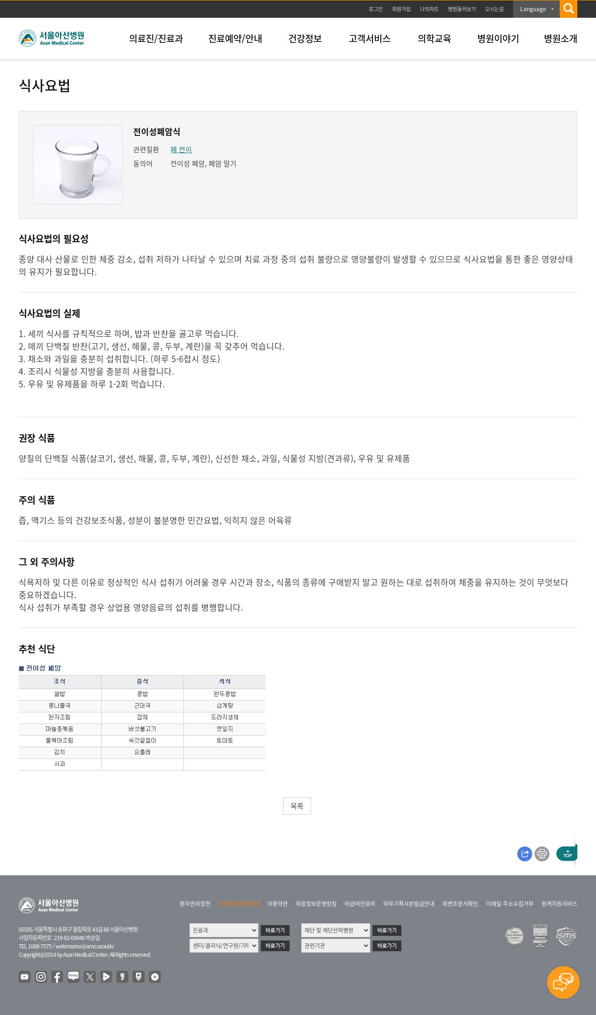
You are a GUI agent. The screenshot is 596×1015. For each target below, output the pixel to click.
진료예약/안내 (235, 38)
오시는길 (494, 9)
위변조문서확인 (460, 904)
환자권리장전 (195, 904)
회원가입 (401, 9)
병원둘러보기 (462, 9)
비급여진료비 (360, 904)
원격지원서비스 (559, 904)
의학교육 (434, 38)
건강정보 (305, 38)
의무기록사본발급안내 (408, 904)
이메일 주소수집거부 (510, 904)
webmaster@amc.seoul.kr (84, 946)
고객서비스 (370, 38)
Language (533, 9)
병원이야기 (498, 38)
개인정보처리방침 (238, 904)
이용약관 (277, 904)
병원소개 (560, 38)
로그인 (376, 9)
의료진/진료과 (156, 38)
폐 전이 (181, 149)
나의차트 (429, 9)
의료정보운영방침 (316, 904)
